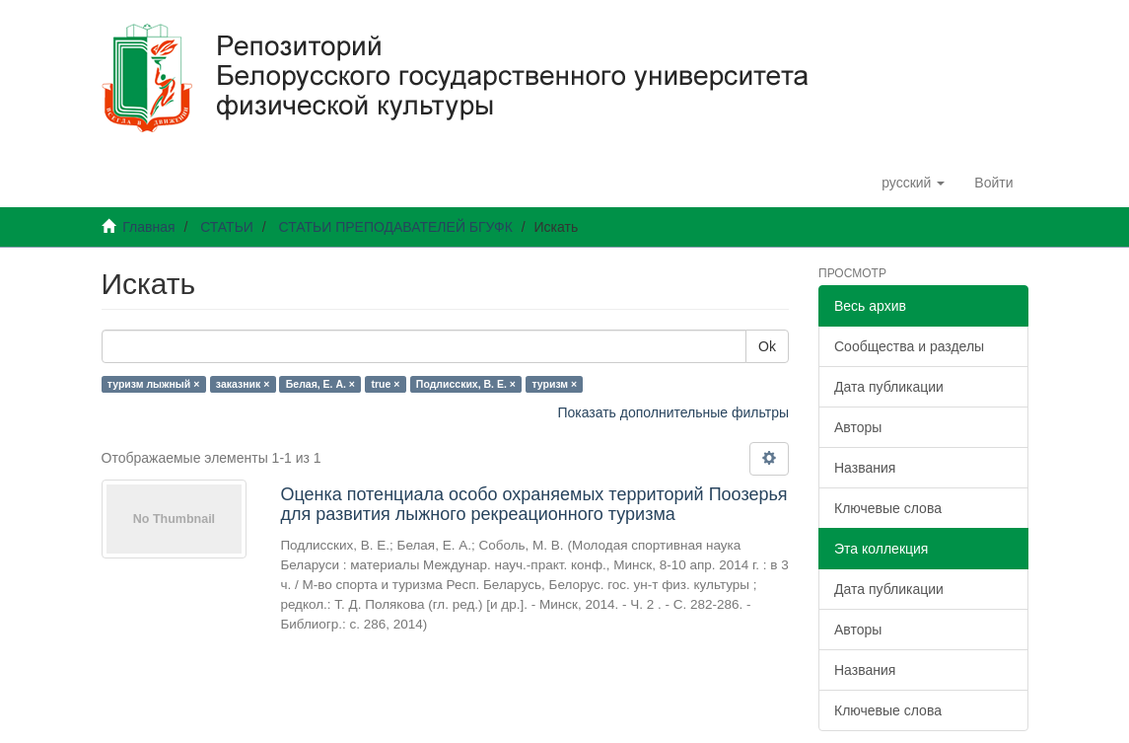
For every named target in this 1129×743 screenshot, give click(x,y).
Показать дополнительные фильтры (673, 412)
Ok (767, 346)
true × (385, 384)
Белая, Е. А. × (320, 384)
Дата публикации (889, 387)
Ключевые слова (888, 508)
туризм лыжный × (153, 384)
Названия (864, 468)
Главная (148, 227)
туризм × (554, 384)
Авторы (858, 427)
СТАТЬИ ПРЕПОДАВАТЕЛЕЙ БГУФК (395, 227)
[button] (913, 182)
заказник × (242, 384)
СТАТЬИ (226, 227)
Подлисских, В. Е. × (466, 384)
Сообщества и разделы (909, 346)
